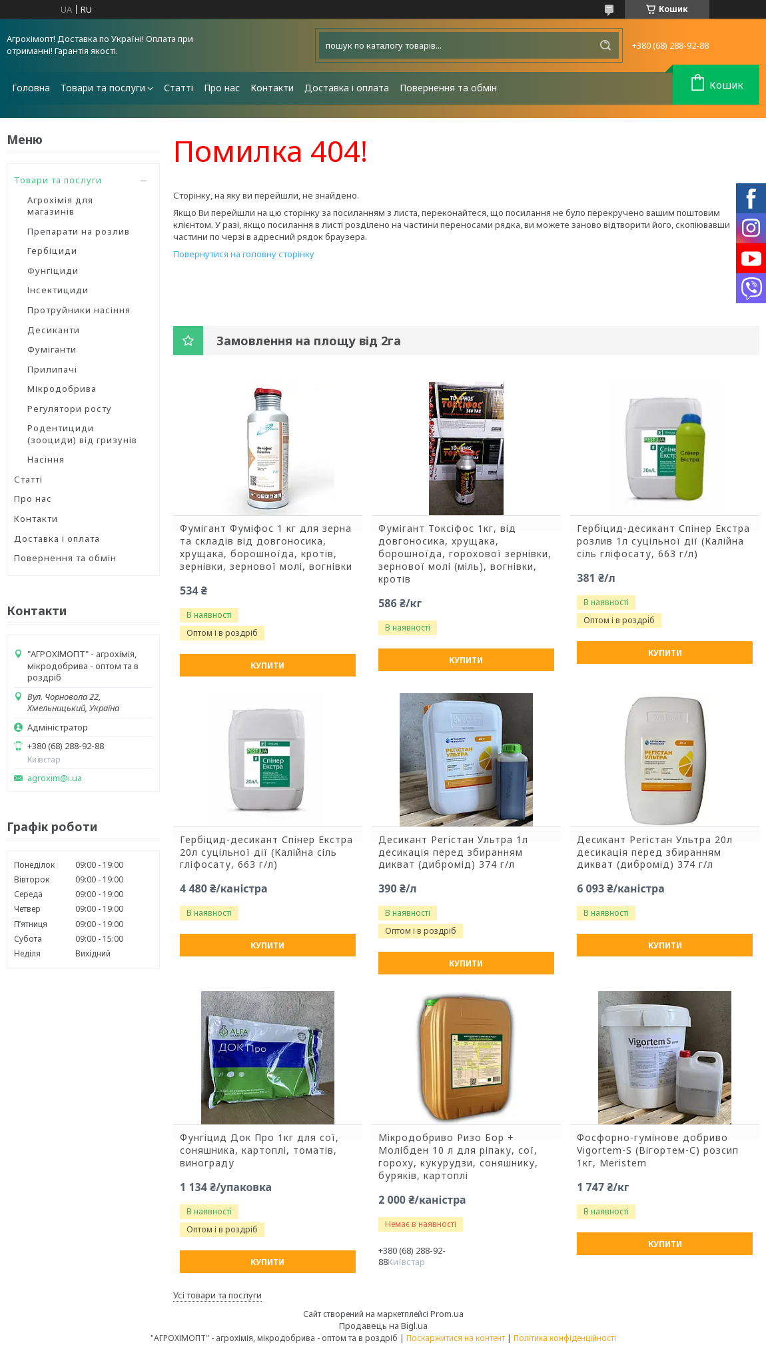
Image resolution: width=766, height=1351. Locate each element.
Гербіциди (52, 251)
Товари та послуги (103, 87)
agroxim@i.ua (54, 778)
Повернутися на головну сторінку (243, 254)
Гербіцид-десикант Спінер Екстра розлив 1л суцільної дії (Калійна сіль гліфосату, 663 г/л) (663, 541)
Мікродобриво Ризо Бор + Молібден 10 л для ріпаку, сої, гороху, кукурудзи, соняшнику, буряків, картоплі (458, 1157)
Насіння (46, 459)
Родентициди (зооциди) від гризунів (82, 434)
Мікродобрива (62, 389)
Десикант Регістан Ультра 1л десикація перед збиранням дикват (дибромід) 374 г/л (453, 852)
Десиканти (53, 330)
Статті (178, 87)
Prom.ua (447, 1314)
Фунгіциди (53, 271)
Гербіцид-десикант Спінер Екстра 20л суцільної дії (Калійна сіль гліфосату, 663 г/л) (266, 852)
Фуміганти (52, 349)
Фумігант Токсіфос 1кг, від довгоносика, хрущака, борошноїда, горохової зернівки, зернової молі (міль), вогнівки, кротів (465, 554)
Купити (267, 665)
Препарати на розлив (78, 231)
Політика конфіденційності (565, 1338)
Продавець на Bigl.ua (383, 1326)
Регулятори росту (69, 409)
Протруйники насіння (79, 310)
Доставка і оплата (346, 87)
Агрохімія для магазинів (60, 206)
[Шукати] (605, 45)
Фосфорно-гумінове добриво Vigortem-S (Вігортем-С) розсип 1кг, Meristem (658, 1150)
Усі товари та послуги (217, 1295)
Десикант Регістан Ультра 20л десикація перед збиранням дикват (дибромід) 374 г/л (655, 852)
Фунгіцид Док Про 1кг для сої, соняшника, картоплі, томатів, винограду (259, 1150)
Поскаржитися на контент (455, 1338)
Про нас (222, 87)
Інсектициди (58, 290)
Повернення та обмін (448, 87)
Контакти (272, 87)
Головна (31, 87)
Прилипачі (52, 369)
